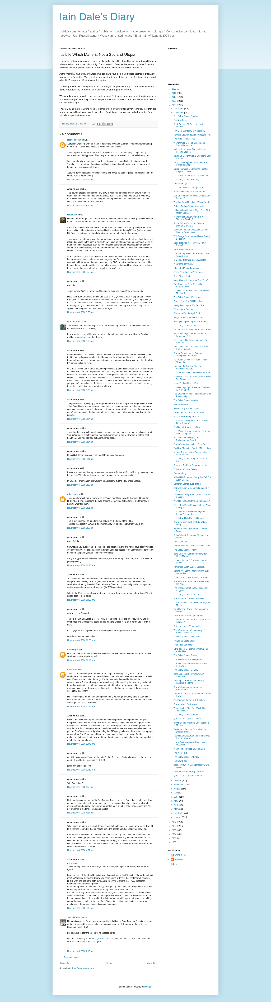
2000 (174, 842)
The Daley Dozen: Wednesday (188, 297)
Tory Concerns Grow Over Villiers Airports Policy (189, 285)
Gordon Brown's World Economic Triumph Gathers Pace (189, 354)
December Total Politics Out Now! (189, 412)
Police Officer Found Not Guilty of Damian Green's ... (189, 224)
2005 (174, 830)
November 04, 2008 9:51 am (80, 508)
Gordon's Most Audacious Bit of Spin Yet (192, 444)
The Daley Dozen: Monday (186, 400)
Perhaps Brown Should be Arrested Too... (193, 135)
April (176, 805)
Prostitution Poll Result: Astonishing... (191, 598)
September (179, 784)
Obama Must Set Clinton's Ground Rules (192, 546)
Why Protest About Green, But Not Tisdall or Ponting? (189, 218)
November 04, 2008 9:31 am (80, 459)
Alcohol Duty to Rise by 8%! (186, 408)
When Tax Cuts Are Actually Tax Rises (191, 577)
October (178, 780)
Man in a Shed (74, 321)
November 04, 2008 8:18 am (80, 180)
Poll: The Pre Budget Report (186, 416)
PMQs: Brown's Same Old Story (188, 317)
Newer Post (65, 963)
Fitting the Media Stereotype (186, 268)
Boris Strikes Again (182, 276)
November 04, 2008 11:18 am (81, 706)
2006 (174, 826)
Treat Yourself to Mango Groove (188, 615)
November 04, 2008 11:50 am (81, 770)
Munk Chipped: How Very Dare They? (191, 280)
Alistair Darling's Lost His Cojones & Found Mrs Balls (190, 334)
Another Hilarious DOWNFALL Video (190, 191)
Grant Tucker (180, 855)
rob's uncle (72, 494)
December (179, 108)
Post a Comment (71, 957)
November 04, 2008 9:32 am (80, 485)
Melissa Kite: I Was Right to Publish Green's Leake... (190, 150)
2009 (174, 101)
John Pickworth (75, 917)
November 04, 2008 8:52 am (80, 272)
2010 (174, 97)
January (178, 817)
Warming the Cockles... (184, 309)
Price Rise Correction (183, 645)
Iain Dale (178, 859)
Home (109, 963)
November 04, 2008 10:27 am (81, 600)
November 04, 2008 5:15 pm (80, 908)
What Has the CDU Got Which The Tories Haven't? (189, 709)
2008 (174, 105)
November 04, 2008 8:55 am (80, 341)
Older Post (152, 963)
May (176, 801)
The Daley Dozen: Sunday (186, 116)
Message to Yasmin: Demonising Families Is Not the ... (189, 681)
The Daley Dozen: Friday (185, 550)
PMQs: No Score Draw (184, 641)
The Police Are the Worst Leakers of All (191, 175)
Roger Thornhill (75, 140)
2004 (174, 834)
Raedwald (72, 215)
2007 (174, 822)
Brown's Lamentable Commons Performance (188, 688)
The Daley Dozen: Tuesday (186, 325)
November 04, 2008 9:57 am (80, 528)
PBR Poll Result (181, 404)
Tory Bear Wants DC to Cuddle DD (189, 131)
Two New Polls (180, 753)
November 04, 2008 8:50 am (80, 205)
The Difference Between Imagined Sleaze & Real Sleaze (189, 512)
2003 (174, 838)
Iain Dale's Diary (97, 16)
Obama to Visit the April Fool (187, 313)
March (177, 809)
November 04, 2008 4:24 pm (80, 813)
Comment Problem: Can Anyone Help (191, 465)
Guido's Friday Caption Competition (190, 206)
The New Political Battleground (188, 659)
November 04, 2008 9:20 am (80, 390)
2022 (174, 89)
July (176, 793)
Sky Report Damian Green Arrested (190, 260)
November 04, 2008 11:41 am (81, 744)
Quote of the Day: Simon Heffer (188, 775)
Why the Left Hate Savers (185, 469)
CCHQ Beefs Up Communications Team (192, 373)
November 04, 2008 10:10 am (81, 565)
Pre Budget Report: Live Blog (187, 427)
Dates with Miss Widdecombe (187, 626)
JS (175, 864)
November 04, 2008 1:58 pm (80, 787)
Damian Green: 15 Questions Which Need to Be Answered (190, 231)
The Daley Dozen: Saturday (186, 179)
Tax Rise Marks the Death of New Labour (192, 448)
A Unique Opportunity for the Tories (190, 321)
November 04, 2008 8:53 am (80, 312)
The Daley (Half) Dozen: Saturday (189, 518)
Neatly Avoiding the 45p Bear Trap (189, 305)
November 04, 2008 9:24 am (80, 419)
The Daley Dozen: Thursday (186, 594)
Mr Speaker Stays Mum (184, 249)
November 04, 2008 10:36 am (81, 640)
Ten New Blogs (180, 120)
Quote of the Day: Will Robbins (188, 301)
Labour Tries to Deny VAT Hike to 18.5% (192, 329)
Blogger (147, 987)
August (177, 789)
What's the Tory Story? (184, 264)
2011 (174, 93)
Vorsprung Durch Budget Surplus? (189, 567)
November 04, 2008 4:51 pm (80, 850)
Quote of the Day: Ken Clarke (187, 718)
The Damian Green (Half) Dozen (188, 187)
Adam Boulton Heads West (186, 383)
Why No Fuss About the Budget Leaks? (192, 501)
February (178, 813)
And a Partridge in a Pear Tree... (188, 272)
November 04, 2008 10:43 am (81, 660)
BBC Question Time (101, 938)
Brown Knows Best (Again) (186, 704)
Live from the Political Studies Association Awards (187, 367)
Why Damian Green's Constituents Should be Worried (189, 144)
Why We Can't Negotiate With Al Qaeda (192, 202)
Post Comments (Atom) (83, 968)
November (179, 113)
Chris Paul (72, 669)
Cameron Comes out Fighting (187, 484)
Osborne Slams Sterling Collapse (189, 771)
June (176, 797)
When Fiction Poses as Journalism (189, 749)
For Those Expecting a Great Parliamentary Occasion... (187, 438)
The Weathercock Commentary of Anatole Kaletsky (189, 631)
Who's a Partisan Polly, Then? (187, 636)
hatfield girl (72, 649)
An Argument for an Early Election (189, 700)
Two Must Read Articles (184, 139)
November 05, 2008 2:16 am (80, 951)
